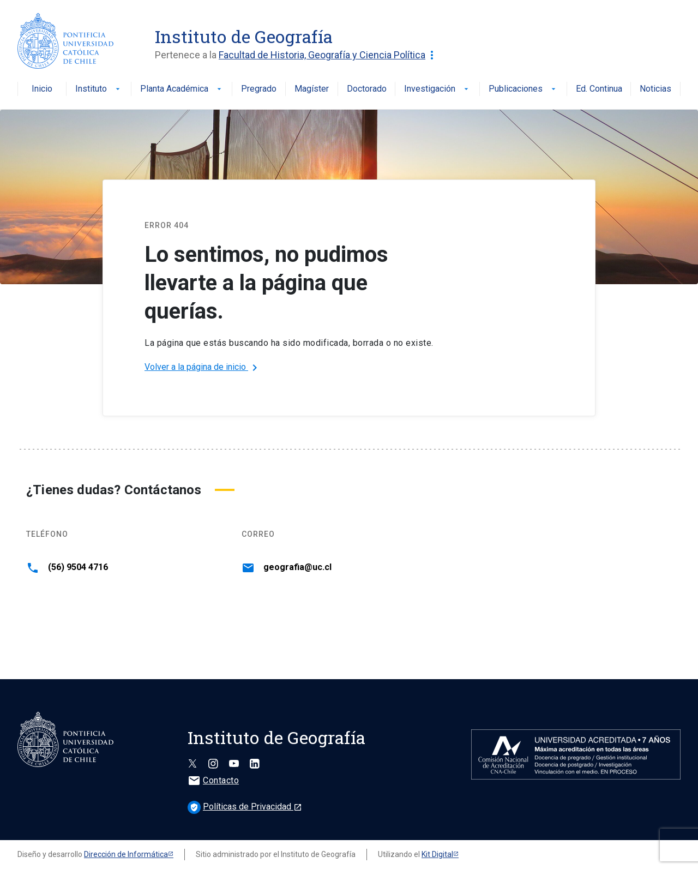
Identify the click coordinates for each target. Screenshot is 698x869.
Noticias (655, 89)
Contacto (213, 780)
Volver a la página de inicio (203, 367)
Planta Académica (182, 89)
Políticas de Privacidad (245, 806)
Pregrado (258, 89)
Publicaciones (523, 89)
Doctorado (367, 89)
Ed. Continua (599, 89)
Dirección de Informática (126, 854)
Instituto (98, 89)
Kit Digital (437, 854)
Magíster (311, 89)
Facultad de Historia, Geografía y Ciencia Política (328, 55)
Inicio (42, 89)
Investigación (437, 89)
